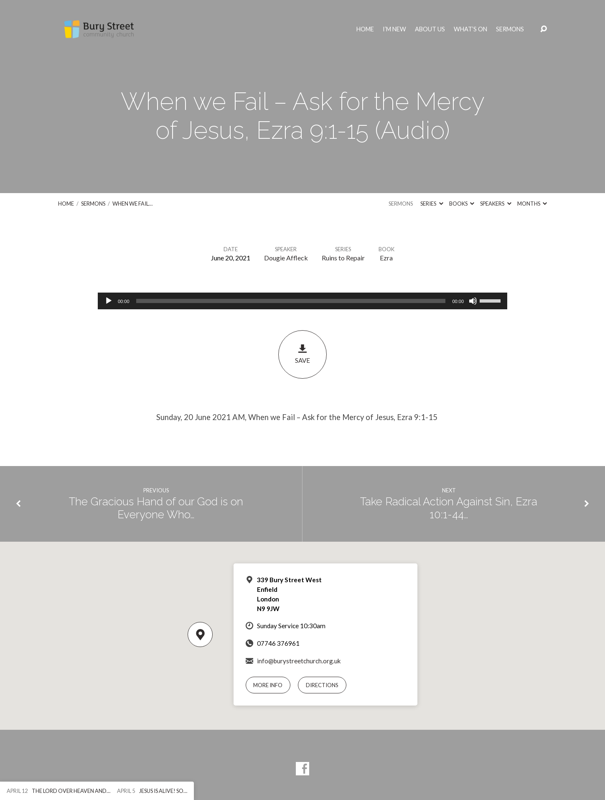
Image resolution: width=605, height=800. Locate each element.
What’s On (470, 29)
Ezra (386, 258)
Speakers (495, 203)
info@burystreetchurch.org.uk (299, 661)
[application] (302, 301)
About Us (430, 29)
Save (302, 354)
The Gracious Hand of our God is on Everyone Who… (156, 508)
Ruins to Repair (343, 258)
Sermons (510, 29)
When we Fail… (132, 203)
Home (365, 29)
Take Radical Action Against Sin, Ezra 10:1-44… (448, 508)
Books (461, 203)
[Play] (108, 301)
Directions (322, 685)
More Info (267, 685)
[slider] (291, 301)
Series (431, 203)
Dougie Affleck (286, 258)
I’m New (394, 29)
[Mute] (473, 301)
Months (532, 203)
